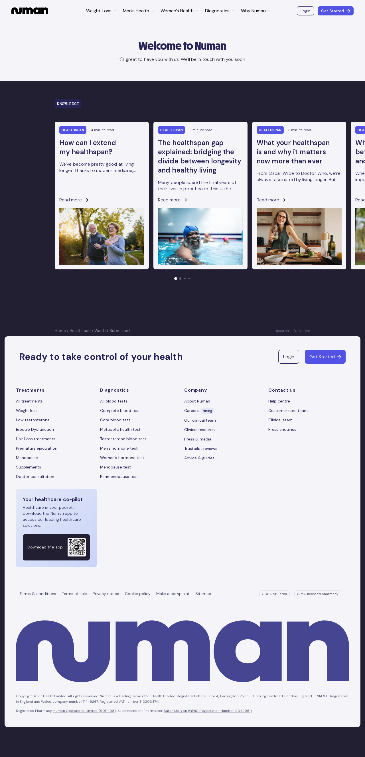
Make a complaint (173, 593)
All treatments (29, 401)
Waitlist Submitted (112, 330)
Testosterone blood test (123, 438)
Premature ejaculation (36, 448)
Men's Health (138, 11)
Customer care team (288, 410)
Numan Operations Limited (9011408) (84, 710)
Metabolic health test (120, 429)
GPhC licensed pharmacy (317, 594)
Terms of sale (74, 593)
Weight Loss (101, 11)
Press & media (197, 439)
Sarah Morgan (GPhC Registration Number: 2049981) (208, 710)
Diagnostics (219, 11)
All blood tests (113, 401)
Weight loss (27, 410)
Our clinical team (200, 420)
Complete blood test (120, 410)
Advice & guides (199, 457)
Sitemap (203, 593)
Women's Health (179, 11)
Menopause (27, 457)
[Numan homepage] (29, 10)
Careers (199, 411)
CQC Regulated (274, 594)
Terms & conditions (37, 593)
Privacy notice (106, 593)
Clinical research (199, 429)
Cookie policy (138, 593)
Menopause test (115, 467)
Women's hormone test (122, 457)
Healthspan (80, 330)
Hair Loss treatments (35, 438)
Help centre (279, 401)
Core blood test (115, 419)
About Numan (197, 401)
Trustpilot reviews (200, 448)
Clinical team (280, 419)
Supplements (28, 467)
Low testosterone (33, 419)
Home (60, 330)
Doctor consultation (35, 476)
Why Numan (255, 11)
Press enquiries (282, 429)
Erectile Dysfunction (35, 429)
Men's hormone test (119, 448)
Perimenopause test (119, 476)
